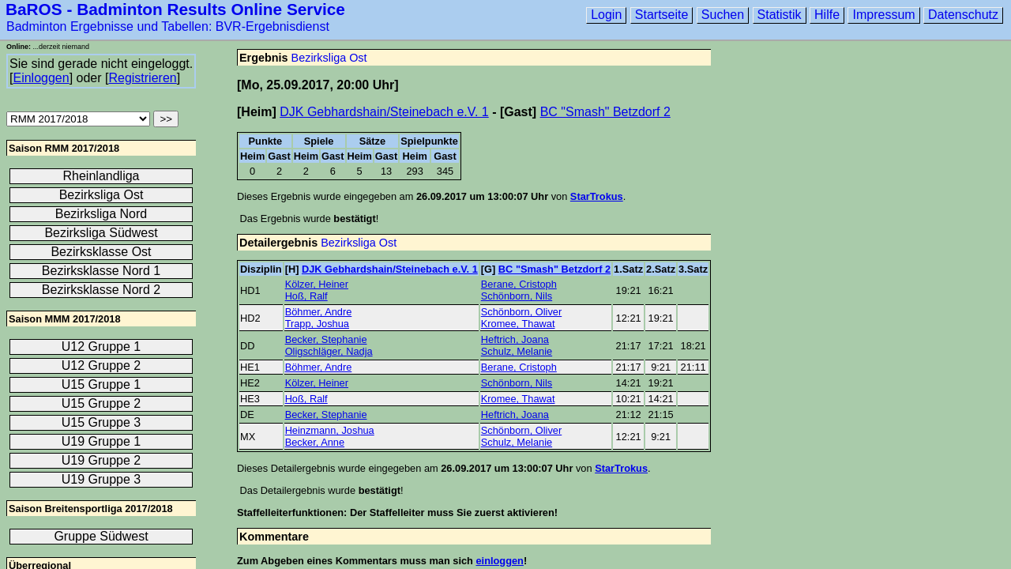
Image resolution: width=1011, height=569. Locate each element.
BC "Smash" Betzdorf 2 (605, 112)
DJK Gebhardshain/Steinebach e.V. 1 (384, 112)
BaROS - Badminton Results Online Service (175, 9)
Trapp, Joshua (317, 324)
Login (606, 14)
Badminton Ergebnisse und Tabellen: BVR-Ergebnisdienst (167, 26)
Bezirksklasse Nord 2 (101, 289)
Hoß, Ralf (306, 296)
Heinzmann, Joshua (329, 430)
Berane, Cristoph (519, 284)
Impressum (883, 14)
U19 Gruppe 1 (101, 441)
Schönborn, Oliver (521, 312)
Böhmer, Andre (318, 312)
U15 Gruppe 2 (101, 403)
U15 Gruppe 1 (101, 384)
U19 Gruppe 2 (101, 460)
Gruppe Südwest (101, 536)
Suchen (722, 14)
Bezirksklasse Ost (101, 251)
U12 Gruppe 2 (101, 365)
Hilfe (827, 14)
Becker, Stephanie (326, 339)
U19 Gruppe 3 (101, 479)
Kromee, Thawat (518, 324)
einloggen (499, 561)
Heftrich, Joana (515, 339)
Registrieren (142, 78)
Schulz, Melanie (516, 351)
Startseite (662, 14)
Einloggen (41, 78)
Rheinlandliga (101, 176)
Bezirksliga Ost (329, 57)
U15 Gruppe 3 (101, 422)
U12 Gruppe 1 (101, 346)
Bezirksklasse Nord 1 (101, 270)
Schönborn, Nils (516, 296)
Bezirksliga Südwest (100, 232)
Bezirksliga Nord (101, 213)
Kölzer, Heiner (316, 284)
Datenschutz (963, 14)
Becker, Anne (314, 442)
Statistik (779, 14)
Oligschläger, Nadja (329, 351)
